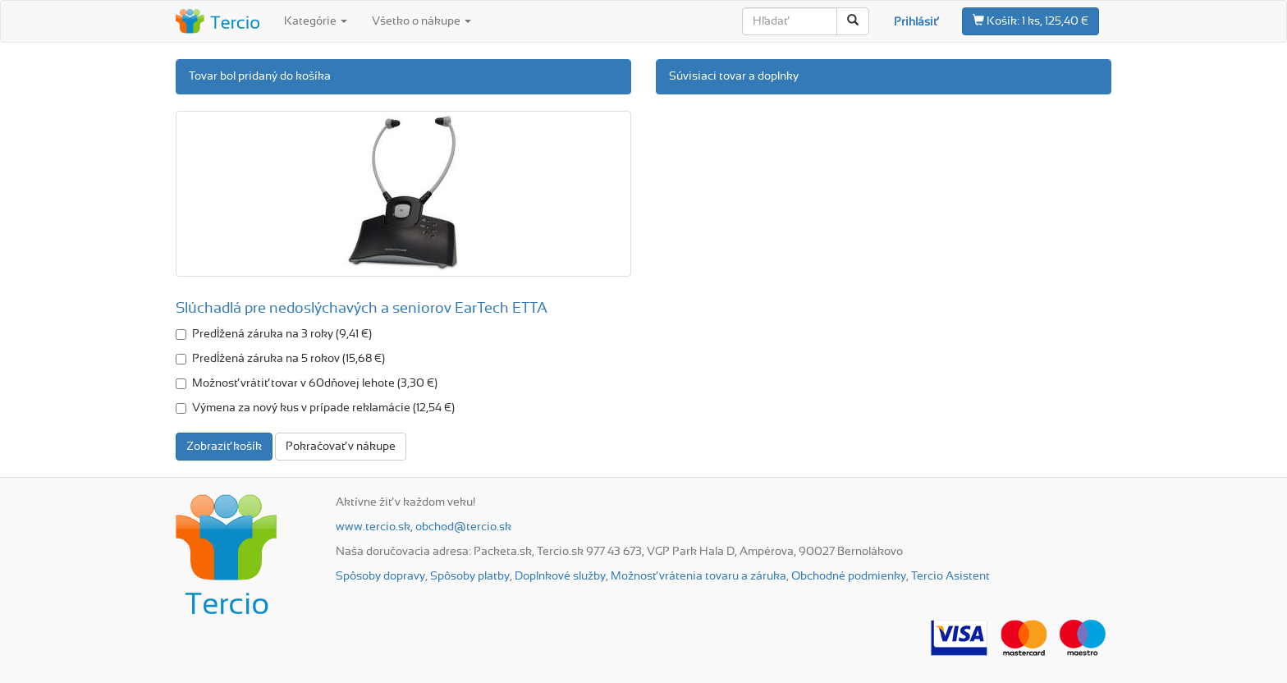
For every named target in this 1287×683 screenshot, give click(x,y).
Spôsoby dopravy (380, 576)
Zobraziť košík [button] (224, 446)
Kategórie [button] (315, 21)
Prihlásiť (915, 22)
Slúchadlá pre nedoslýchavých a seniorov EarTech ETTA (361, 308)
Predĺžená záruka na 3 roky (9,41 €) (274, 334)
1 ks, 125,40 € (1030, 20)
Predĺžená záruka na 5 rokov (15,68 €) (280, 358)
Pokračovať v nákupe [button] (341, 446)
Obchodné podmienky (848, 576)
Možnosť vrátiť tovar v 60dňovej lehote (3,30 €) (306, 383)
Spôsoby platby (470, 576)
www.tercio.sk (373, 527)
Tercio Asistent (950, 576)
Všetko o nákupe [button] (421, 21)
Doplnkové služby (560, 576)
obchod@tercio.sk (463, 527)
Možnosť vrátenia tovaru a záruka (698, 576)
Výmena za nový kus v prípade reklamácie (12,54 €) (315, 408)
